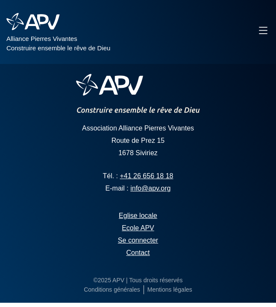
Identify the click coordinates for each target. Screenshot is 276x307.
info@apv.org (150, 188)
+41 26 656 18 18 (146, 176)
